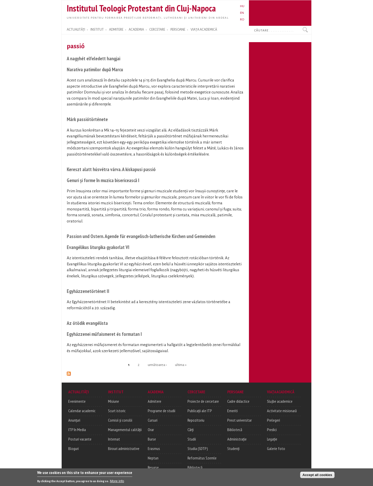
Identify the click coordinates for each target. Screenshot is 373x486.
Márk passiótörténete (87, 119)
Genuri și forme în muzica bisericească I (103, 180)
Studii (192, 439)
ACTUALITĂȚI (76, 29)
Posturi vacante (79, 439)
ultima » (180, 364)
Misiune (113, 401)
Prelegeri (273, 420)
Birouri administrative (123, 448)
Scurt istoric (117, 410)
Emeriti (232, 410)
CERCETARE (157, 29)
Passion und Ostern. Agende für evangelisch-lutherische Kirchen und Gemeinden (141, 236)
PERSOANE (177, 29)
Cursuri (152, 420)
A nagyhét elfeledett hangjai (93, 58)
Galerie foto (276, 448)
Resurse (153, 467)
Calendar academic (82, 410)
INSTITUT (97, 29)
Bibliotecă (195, 467)
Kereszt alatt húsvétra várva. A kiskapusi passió (111, 169)
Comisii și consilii (120, 420)
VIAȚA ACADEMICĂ (204, 29)
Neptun (153, 457)
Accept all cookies (317, 476)
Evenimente (77, 401)
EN (242, 13)
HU (242, 6)
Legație (272, 439)
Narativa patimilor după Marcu (95, 69)
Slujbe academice (279, 401)
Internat (114, 439)
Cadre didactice (238, 401)
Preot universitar (239, 420)
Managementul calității (125, 429)
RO (242, 19)
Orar (151, 429)
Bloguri (73, 448)
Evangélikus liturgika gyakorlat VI (98, 247)
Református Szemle (202, 457)
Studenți (233, 448)
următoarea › (157, 364)
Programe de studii (161, 410)
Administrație (237, 439)
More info (117, 482)
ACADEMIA (136, 29)
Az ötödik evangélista (87, 323)
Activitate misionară (282, 410)
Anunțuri (74, 420)
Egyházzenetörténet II (88, 291)
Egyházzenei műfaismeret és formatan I (104, 334)
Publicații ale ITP (200, 410)
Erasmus (154, 448)
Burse (152, 439)
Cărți (191, 429)
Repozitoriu (196, 420)
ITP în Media (77, 429)
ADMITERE (116, 29)
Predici (272, 429)
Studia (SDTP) (198, 448)
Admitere (154, 401)
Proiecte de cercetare (203, 401)
